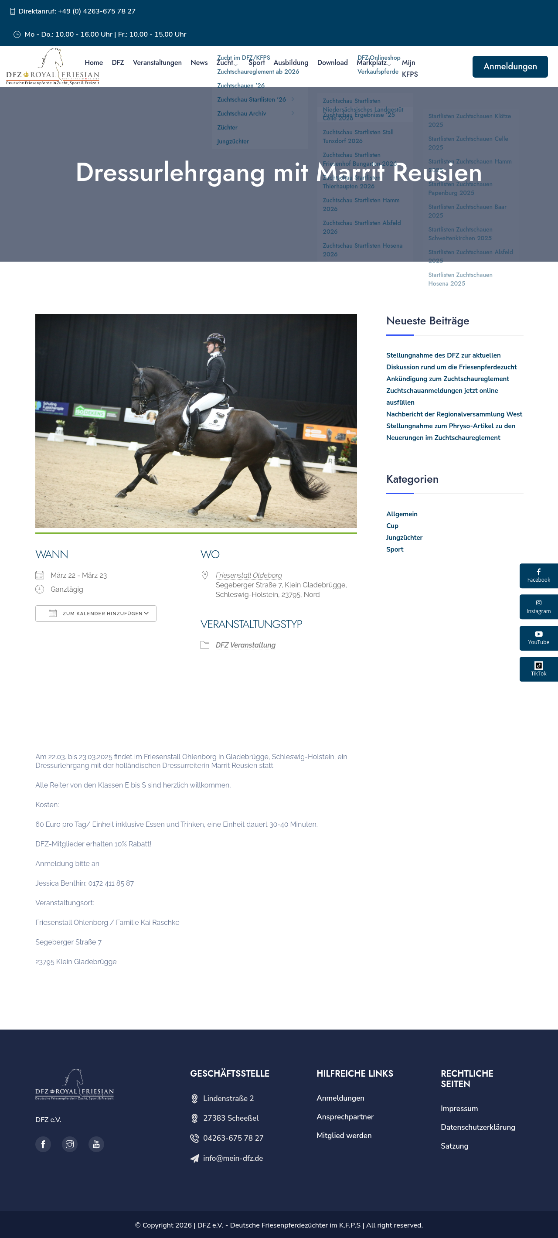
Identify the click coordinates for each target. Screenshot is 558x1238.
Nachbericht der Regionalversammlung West (454, 414)
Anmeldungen (510, 66)
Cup (392, 526)
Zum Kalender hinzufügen (96, 613)
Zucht (224, 63)
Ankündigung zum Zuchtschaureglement (447, 379)
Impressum (459, 1109)
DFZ (118, 63)
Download (332, 63)
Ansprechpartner (345, 1117)
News (199, 63)
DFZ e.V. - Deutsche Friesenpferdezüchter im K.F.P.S (279, 1225)
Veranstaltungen (157, 63)
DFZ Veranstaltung (246, 645)
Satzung (454, 1146)
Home (94, 63)
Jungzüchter (404, 537)
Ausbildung (291, 63)
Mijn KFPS (410, 68)
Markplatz (372, 63)
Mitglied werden (344, 1136)
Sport (256, 63)
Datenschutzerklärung (478, 1127)
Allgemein (402, 514)
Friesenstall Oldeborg (249, 575)
